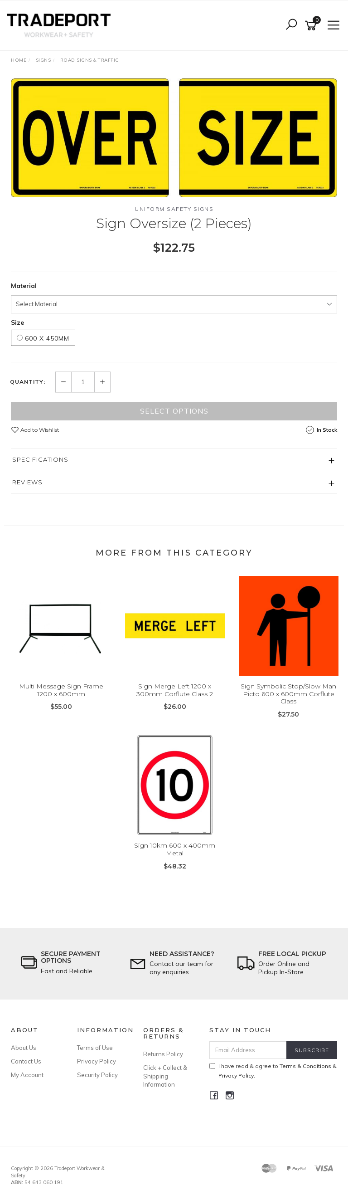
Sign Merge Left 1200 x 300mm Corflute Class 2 (174, 690)
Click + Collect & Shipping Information (165, 1076)
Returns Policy (163, 1054)
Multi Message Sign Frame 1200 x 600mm (61, 690)
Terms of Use (95, 1047)
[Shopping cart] (312, 25)
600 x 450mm (43, 338)
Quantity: (27, 382)
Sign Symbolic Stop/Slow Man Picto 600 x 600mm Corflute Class (288, 694)
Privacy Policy (96, 1061)
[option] (174, 137)
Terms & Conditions (305, 1066)
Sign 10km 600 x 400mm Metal (174, 849)
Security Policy (97, 1074)
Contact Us (26, 1061)
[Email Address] (248, 1050)
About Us (23, 1047)
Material (24, 286)
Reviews (27, 482)
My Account (27, 1074)
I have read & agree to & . (273, 1071)
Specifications (40, 459)
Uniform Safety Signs (174, 208)
